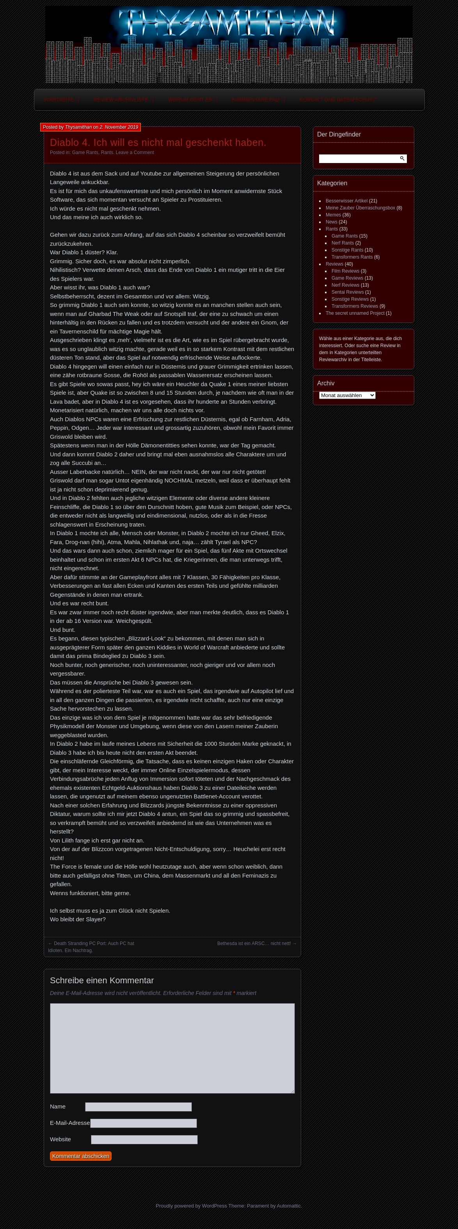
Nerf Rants (343, 243)
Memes (333, 215)
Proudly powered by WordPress (191, 1206)
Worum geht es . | (193, 100)
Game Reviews (347, 278)
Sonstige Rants (347, 250)
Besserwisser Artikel (346, 201)
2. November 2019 (118, 127)
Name (58, 1106)
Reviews (334, 264)
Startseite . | (61, 100)
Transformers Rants (352, 257)
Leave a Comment (135, 152)
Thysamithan (78, 127)
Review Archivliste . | (124, 100)
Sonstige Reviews (350, 299)
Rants (107, 152)
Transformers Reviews (355, 306)
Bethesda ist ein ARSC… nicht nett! (254, 943)
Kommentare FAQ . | (258, 100)
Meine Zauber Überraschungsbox (360, 208)
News (331, 222)
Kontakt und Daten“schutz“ (339, 100)
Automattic (289, 1206)
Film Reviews (345, 271)
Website (60, 1139)
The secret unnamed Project (355, 313)
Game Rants (85, 152)
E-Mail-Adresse (70, 1122)
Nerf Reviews (345, 285)
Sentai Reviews (348, 292)
